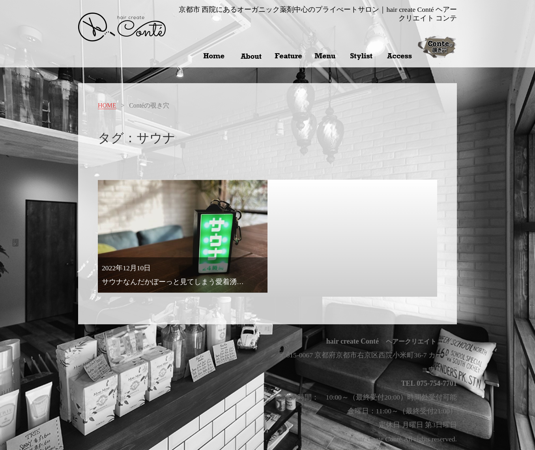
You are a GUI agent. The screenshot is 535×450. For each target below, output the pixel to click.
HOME (107, 105)
